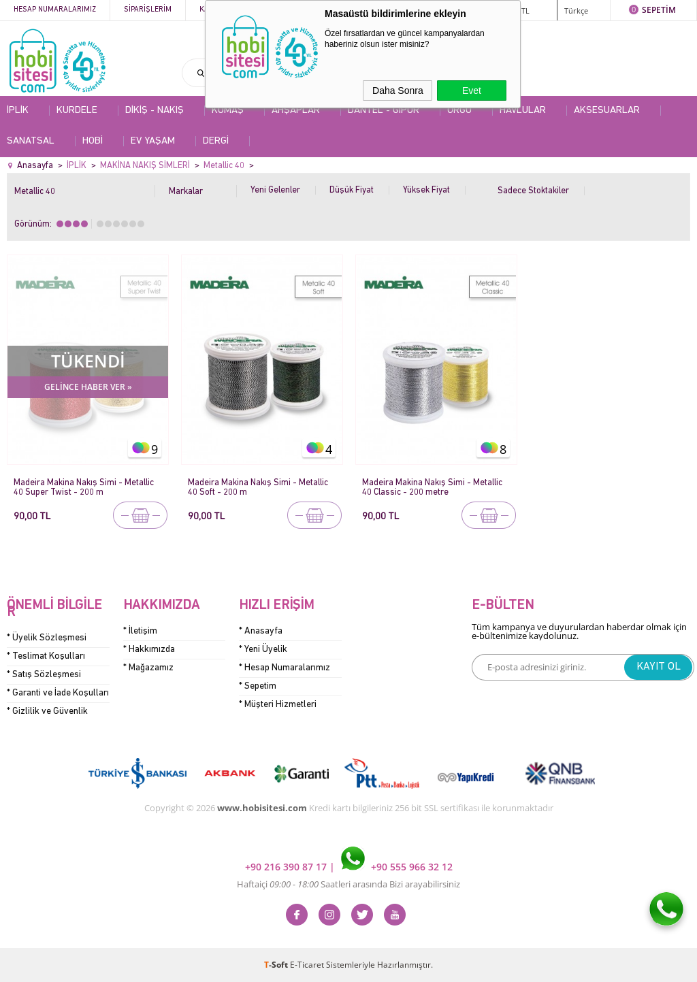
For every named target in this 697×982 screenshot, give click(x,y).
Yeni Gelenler (275, 190)
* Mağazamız (148, 668)
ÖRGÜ (459, 110)
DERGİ (216, 141)
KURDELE (76, 110)
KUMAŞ (228, 110)
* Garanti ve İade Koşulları (58, 693)
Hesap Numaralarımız (55, 10)
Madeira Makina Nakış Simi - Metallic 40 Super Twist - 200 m (84, 487)
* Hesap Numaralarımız (284, 668)
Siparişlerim (148, 10)
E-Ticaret (307, 964)
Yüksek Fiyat (426, 190)
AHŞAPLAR (296, 110)
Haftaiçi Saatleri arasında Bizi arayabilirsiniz (348, 884)
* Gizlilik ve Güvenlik (47, 711)
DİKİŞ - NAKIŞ (154, 110)
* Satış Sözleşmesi (44, 675)
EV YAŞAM (153, 141)
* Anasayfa (260, 631)
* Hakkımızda (149, 649)
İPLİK (18, 110)
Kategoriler (223, 10)
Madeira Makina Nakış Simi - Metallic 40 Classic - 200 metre (432, 487)
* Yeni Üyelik (263, 649)
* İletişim (140, 631)
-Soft (277, 964)
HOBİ (92, 141)
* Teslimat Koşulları (46, 656)
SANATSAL (30, 141)
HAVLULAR (523, 110)
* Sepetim (257, 686)
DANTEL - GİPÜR (383, 110)
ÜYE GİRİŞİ (479, 10)
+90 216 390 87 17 (287, 866)
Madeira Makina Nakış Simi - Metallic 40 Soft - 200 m (258, 487)
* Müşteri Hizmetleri (278, 705)
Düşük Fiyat (351, 190)
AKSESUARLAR (607, 110)
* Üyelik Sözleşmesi (46, 638)
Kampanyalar (300, 10)
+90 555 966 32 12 (397, 866)
